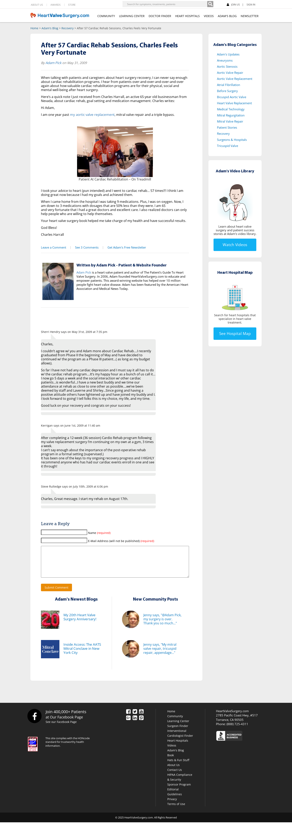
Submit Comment (56, 593)
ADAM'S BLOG (227, 16)
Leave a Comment (53, 247)
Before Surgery (227, 91)
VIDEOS (209, 16)
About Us (173, 771)
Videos (171, 751)
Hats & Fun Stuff (178, 766)
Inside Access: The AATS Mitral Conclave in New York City (81, 654)
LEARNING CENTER (132, 16)
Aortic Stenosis (227, 66)
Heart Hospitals (177, 746)
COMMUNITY (106, 16)
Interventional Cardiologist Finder (180, 739)
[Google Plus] (128, 724)
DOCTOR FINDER (160, 16)
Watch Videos (235, 244)
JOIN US (233, 4)
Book (170, 761)
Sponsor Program (179, 790)
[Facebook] (268, 4)
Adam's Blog (50, 28)
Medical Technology (231, 109)
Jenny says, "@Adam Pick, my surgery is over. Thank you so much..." (162, 624)
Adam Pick (53, 62)
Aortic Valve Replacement (234, 79)
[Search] (210, 4)
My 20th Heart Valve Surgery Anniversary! (79, 622)
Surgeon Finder (177, 731)
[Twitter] (135, 717)
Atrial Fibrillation (228, 85)
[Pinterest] (141, 724)
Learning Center (178, 727)
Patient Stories (227, 127)
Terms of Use (176, 810)
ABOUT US (37, 5)
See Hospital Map (235, 333)
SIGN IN (251, 4)
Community (175, 722)
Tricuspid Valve (227, 146)
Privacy (172, 805)
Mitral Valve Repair (230, 121)
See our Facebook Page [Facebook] (62, 728)
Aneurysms (225, 60)
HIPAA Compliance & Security (179, 782)
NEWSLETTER (250, 16)
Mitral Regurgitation (231, 115)
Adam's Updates (228, 54)
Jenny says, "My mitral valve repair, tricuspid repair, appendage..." (159, 654)
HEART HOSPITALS (187, 16)
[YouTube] (141, 717)
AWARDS (55, 5)
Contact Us (174, 775)
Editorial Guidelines (174, 797)
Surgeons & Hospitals (232, 140)
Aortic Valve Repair (230, 73)
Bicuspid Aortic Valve (231, 97)
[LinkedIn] (135, 724)
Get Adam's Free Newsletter (124, 247)
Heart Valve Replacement (234, 103)
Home (34, 28)
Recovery (67, 28)
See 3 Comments (85, 247)
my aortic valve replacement (91, 114)
